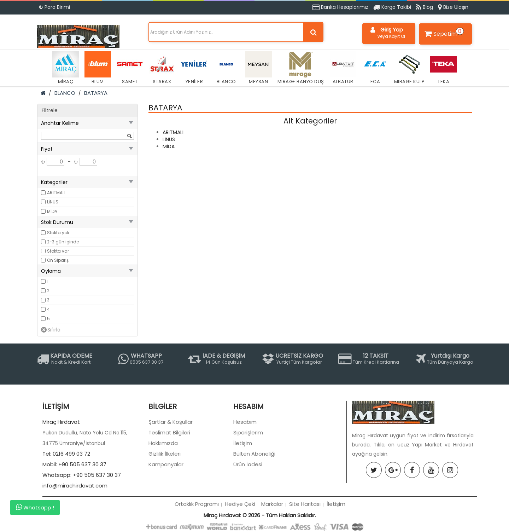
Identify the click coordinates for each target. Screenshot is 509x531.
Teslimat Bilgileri (169, 467)
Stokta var (58, 251)
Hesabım (245, 456)
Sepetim (443, 32)
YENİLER (194, 68)
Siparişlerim (248, 467)
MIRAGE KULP (409, 68)
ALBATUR (343, 68)
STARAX (162, 68)
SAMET (130, 68)
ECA (375, 68)
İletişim (242, 477)
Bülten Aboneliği (254, 488)
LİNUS (52, 202)
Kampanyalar (165, 499)
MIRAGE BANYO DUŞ (300, 68)
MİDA (52, 211)
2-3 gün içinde (63, 242)
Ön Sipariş (58, 260)
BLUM (97, 68)
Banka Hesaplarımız (340, 7)
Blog (424, 7)
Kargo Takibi (392, 7)
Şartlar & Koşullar (170, 456)
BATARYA (95, 93)
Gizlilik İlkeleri (164, 488)
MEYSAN (258, 68)
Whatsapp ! (35, 507)
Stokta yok (58, 233)
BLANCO (226, 68)
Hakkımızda (163, 477)
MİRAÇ (65, 68)
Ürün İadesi (247, 499)
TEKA (443, 68)
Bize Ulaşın (453, 7)
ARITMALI (56, 193)
